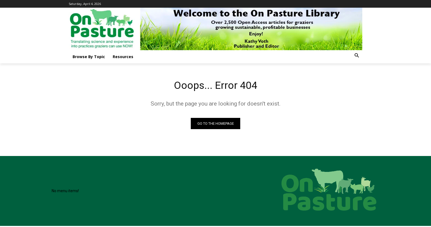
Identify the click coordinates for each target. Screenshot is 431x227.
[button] (356, 55)
